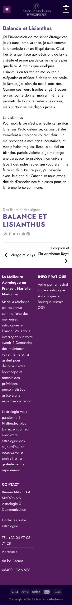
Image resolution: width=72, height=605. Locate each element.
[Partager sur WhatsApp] (5, 234)
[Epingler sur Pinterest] (23, 234)
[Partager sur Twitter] (14, 234)
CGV (42, 307)
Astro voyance (49, 296)
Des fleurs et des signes (21, 209)
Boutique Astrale (51, 301)
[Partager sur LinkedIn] (28, 234)
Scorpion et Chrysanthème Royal (53, 254)
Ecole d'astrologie (51, 290)
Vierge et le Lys (20, 254)
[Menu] (7, 9)
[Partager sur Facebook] (9, 234)
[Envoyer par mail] (18, 234)
